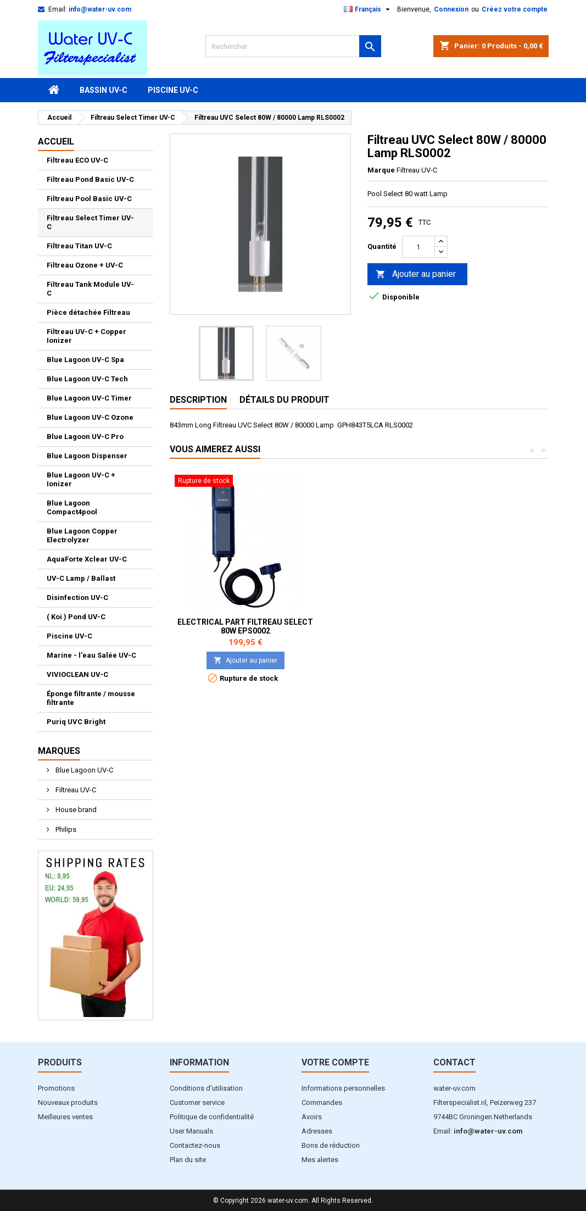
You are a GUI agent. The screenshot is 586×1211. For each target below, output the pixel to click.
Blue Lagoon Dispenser (87, 456)
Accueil (56, 141)
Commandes (322, 1102)
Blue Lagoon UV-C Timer (89, 398)
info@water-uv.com (100, 9)
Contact (454, 1062)
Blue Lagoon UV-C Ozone (90, 417)
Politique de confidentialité (212, 1117)
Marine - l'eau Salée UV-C (91, 655)
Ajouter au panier (416, 274)
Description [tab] (198, 400)
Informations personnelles (343, 1088)
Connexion (451, 9)
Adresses (317, 1131)
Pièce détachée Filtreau (88, 312)
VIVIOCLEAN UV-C (77, 674)
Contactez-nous (195, 1145)
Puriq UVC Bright (76, 722)
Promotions (56, 1088)
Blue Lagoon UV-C (83, 770)
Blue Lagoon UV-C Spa (85, 359)
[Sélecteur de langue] (368, 9)
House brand (75, 810)
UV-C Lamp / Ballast (81, 578)
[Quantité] (418, 247)
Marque (381, 170)
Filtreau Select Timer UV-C (90, 222)
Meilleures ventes (65, 1117)
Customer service (197, 1102)
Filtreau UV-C (75, 790)
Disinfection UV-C (77, 597)
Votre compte (335, 1062)
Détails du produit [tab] (284, 400)
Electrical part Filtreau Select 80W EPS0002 (408, 626)
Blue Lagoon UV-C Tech (87, 379)
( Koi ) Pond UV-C (76, 617)
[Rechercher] (293, 46)
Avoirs (312, 1117)
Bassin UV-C (103, 90)
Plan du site (188, 1160)
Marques (59, 751)
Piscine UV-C (173, 90)
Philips (65, 829)
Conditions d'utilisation (206, 1088)
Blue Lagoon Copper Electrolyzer (82, 535)
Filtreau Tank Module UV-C (90, 288)
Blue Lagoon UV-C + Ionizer (81, 479)
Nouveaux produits (68, 1102)
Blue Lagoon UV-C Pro (85, 436)
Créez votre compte (515, 9)
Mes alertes (320, 1160)
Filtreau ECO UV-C (77, 160)
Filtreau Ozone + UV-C (85, 265)
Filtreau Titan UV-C (79, 246)
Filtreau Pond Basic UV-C (90, 179)
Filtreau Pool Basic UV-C (89, 199)
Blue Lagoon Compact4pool (72, 507)
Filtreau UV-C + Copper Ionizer (86, 336)
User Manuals (191, 1131)
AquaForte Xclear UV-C (87, 559)
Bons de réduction (331, 1145)
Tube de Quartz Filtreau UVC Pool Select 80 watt (245, 626)
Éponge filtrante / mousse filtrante (91, 698)
